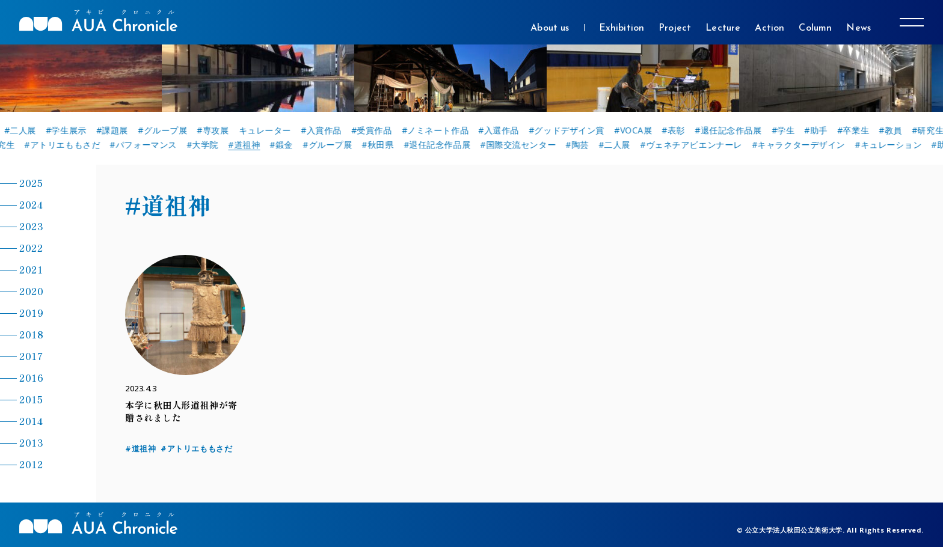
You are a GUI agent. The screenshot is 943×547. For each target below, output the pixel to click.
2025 (31, 183)
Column (815, 28)
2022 (31, 247)
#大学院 (206, 145)
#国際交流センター (521, 145)
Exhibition (622, 28)
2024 (31, 204)
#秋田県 (382, 145)
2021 (31, 269)
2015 (31, 399)
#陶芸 (580, 145)
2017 (31, 356)
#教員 (896, 130)
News (858, 28)
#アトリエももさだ (66, 145)
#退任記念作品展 (734, 130)
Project (675, 28)
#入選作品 (504, 130)
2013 (31, 442)
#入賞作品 (327, 130)
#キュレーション (891, 145)
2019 (31, 312)
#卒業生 (859, 130)
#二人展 (26, 130)
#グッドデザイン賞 (572, 130)
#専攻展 (219, 130)
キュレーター (271, 130)
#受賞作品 (377, 130)
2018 (31, 334)
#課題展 (118, 130)
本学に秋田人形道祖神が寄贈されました (181, 411)
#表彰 (680, 130)
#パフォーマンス (147, 145)
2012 (31, 464)
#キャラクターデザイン (802, 145)
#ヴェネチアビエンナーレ (695, 145)
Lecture (722, 28)
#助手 (822, 130)
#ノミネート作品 (441, 130)
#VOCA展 (639, 130)
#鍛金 (285, 145)
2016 (31, 377)
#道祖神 (247, 145)
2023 (31, 226)
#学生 (789, 130)
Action (769, 28)
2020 (31, 291)
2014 (31, 421)
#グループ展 (168, 130)
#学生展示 (72, 130)
